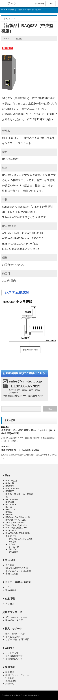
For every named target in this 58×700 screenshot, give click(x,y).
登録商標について (14, 658)
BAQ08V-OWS (12, 488)
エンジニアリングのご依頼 (18, 571)
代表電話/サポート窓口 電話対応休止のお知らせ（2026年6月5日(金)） (28, 432)
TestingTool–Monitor (15, 522)
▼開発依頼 (8, 560)
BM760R (9, 502)
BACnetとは (11, 480)
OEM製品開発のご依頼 (16, 568)
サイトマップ (11, 653)
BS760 (8, 507)
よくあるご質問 (13, 636)
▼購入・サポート (12, 628)
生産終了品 (10, 536)
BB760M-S (10, 504)
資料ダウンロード (12, 612)
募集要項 (9, 672)
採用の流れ (10, 680)
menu (52, 4)
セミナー (9, 587)
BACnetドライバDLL (15, 520)
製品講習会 (10, 590)
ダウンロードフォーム (16, 617)
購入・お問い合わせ (15, 634)
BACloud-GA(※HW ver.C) (17, 517)
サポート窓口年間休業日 (17, 639)
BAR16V (9, 491)
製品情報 (11, 10)
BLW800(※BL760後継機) (17, 533)
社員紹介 (9, 678)
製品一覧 (9, 483)
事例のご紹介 (11, 573)
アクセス (9, 603)
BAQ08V (19, 38)
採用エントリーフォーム (17, 675)
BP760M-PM (11, 499)
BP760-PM (14, 547)
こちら (37, 114)
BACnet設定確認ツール (16, 527)
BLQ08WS (10, 530)
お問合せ (7, 264)
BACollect (13, 552)
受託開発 (9, 565)
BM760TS (10, 509)
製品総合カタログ (14, 620)
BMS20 (9, 514)
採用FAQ (9, 683)
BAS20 (8, 512)
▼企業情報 (8, 598)
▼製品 (6, 475)
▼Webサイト (9, 648)
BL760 (12, 544)
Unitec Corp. (20, 695)
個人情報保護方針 (14, 656)
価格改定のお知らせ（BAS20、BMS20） (21, 450)
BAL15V (12, 549)
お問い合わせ (39, 4)
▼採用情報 (8, 667)
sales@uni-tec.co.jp (25, 381)
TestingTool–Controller (16, 525)
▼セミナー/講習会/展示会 (16, 582)
